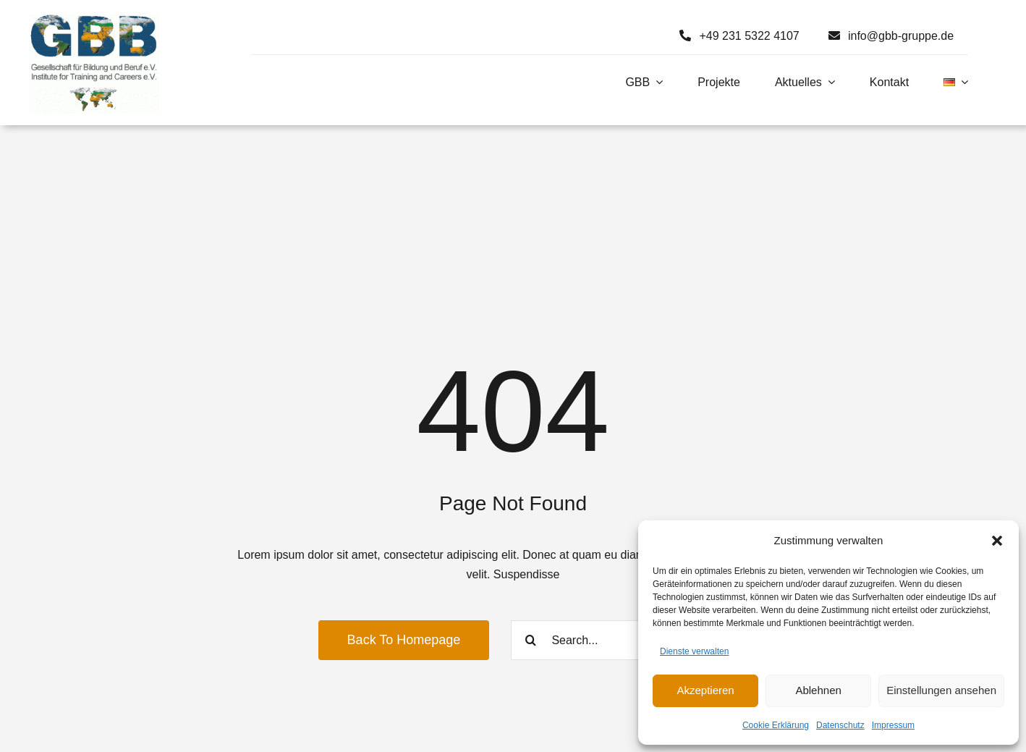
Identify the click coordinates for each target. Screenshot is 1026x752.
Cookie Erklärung (775, 725)
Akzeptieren (705, 690)
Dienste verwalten (694, 651)
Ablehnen (818, 690)
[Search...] (609, 640)
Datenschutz (840, 725)
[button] (997, 540)
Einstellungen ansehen (941, 690)
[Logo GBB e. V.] (94, 20)
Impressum (893, 725)
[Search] (531, 640)
